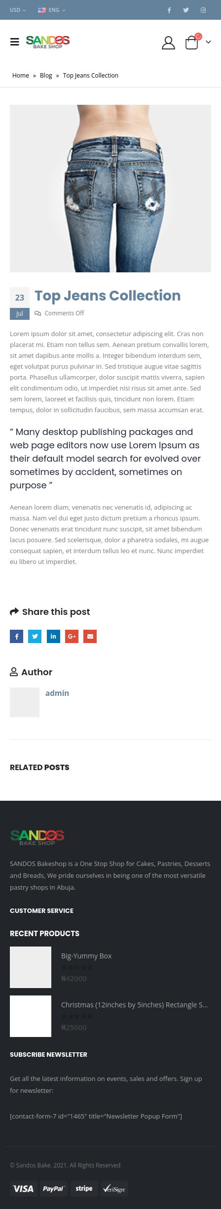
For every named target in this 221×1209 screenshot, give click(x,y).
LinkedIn (53, 636)
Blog (46, 75)
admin (57, 693)
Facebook (16, 636)
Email (90, 636)
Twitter (34, 636)
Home (20, 75)
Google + (71, 636)
